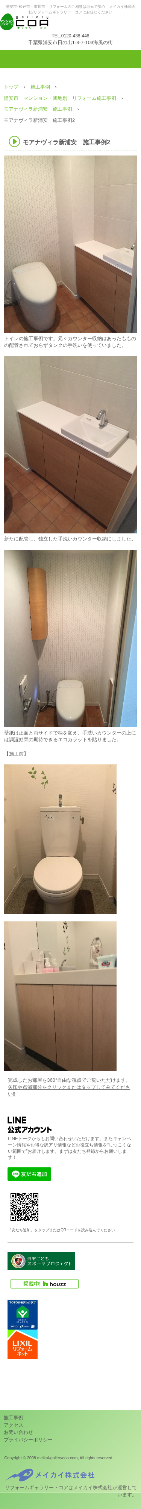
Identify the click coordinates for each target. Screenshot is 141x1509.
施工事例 (13, 1417)
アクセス (13, 1425)
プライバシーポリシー (28, 1439)
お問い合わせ (18, 1432)
